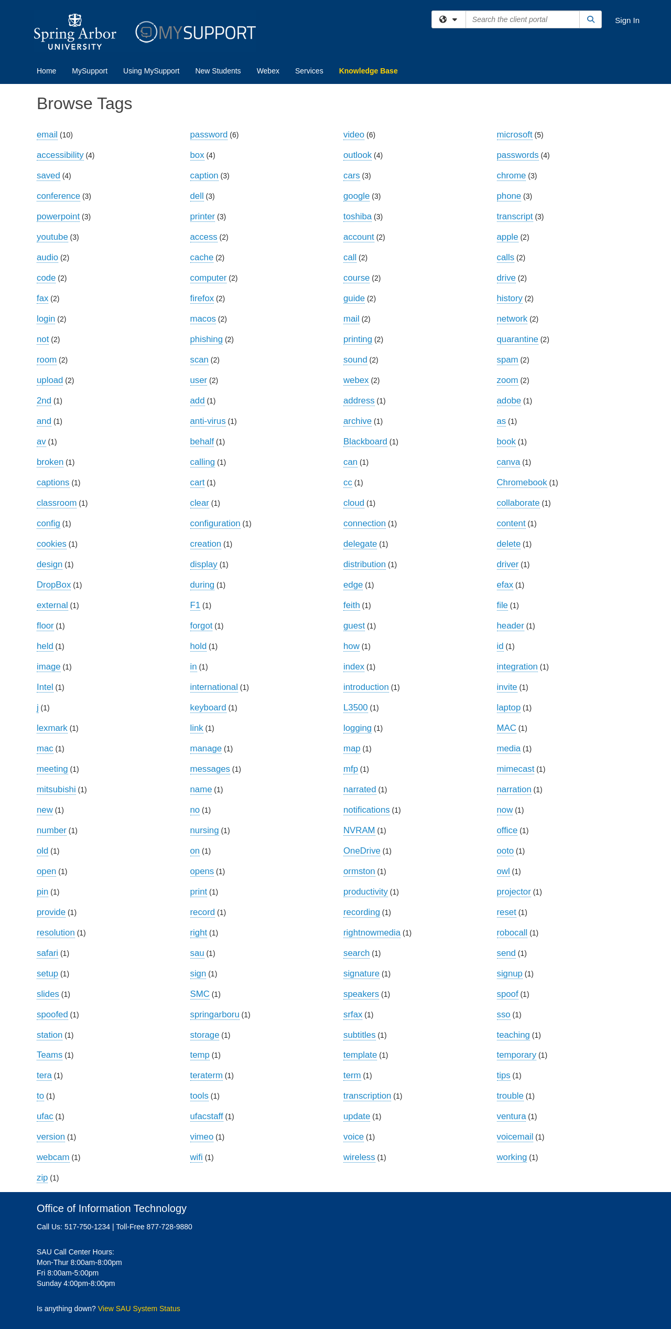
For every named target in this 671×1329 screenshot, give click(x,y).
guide (354, 298)
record (202, 912)
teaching (513, 1035)
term (352, 1075)
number (52, 830)
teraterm (206, 1075)
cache (202, 257)
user (199, 380)
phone (509, 196)
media (509, 748)
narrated (359, 789)
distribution (364, 564)
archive (357, 421)
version (51, 1137)
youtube (52, 237)
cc (347, 482)
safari (47, 953)
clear (199, 503)
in (193, 667)
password (209, 135)
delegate (360, 544)
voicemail (515, 1137)
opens (202, 871)
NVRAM (359, 830)
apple (507, 237)
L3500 (355, 708)
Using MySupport (151, 71)
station (49, 1035)
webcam (53, 1157)
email (47, 135)
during (202, 585)
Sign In (627, 20)
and (44, 421)
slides (48, 994)
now (505, 810)
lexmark (52, 728)
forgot (201, 626)
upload (50, 380)
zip (42, 1178)
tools (199, 1096)
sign (198, 974)
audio (47, 257)
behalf (202, 441)
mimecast (516, 769)
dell (197, 196)
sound (355, 360)
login (46, 319)
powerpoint (58, 216)
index (353, 667)
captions (53, 482)
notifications (366, 810)
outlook (357, 155)
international (214, 687)
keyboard (208, 708)
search (356, 953)
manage (206, 748)
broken (50, 462)
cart (197, 482)
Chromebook (522, 482)
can (350, 462)
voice (353, 1137)
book (506, 441)
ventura (511, 1116)
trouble (510, 1096)
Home (46, 71)
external (52, 605)
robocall (512, 933)
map (352, 748)
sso (504, 1014)
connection (364, 523)
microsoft (515, 135)
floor (45, 626)
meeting (52, 769)
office (507, 830)
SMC (200, 994)
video (353, 135)
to (40, 1096)
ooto (505, 851)
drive (506, 278)
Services (309, 71)
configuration (215, 523)
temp (200, 1055)
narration (514, 789)
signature (361, 974)
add (197, 401)
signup (510, 974)
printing (357, 339)
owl (503, 871)
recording (361, 912)
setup (47, 974)
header (510, 626)
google (356, 196)
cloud (353, 503)
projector (514, 892)
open (46, 871)
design (49, 564)
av (41, 441)
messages (210, 769)
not (43, 339)
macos (203, 319)
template (360, 1055)
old (42, 851)
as (501, 421)
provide (51, 912)
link (196, 728)
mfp (350, 769)
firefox (202, 298)
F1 (195, 605)
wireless (359, 1157)
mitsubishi (56, 789)
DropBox (54, 585)
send (506, 953)
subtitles (359, 1035)
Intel (45, 687)
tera (44, 1075)
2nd (44, 401)
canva (509, 462)
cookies (52, 544)
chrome (511, 175)
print (199, 892)
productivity (365, 892)
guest (354, 626)
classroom (57, 503)
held (45, 646)
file (502, 605)
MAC (506, 728)
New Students (218, 71)
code (46, 278)
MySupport (89, 71)
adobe (509, 401)
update (356, 1116)
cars (351, 175)
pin (42, 892)
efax (505, 585)
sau (197, 953)
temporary (517, 1055)
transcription (367, 1096)
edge (353, 585)
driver (508, 564)
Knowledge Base (368, 71)
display (204, 564)
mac (45, 748)
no (195, 810)
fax (42, 298)
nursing (204, 830)
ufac (45, 1116)
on (195, 851)
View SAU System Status (139, 1308)
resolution (56, 933)
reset (506, 912)
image (49, 667)
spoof (507, 994)
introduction (366, 687)
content (511, 523)
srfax (352, 1014)
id (500, 646)
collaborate (518, 503)
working (512, 1157)
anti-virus (208, 421)
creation (206, 544)
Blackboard (365, 441)
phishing (206, 339)
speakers (361, 994)
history (510, 298)
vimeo (202, 1137)
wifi (196, 1157)
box (197, 155)
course (356, 278)
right (199, 933)
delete (509, 544)
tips (504, 1075)
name (201, 789)
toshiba (357, 216)
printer (202, 216)
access (204, 237)
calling (202, 462)
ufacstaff (206, 1116)
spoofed (52, 1014)
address (359, 401)
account (358, 237)
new (45, 810)
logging (357, 728)
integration (517, 667)
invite (507, 687)
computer (208, 278)
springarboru (215, 1014)
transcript (515, 216)
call (349, 257)
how (351, 646)
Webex (268, 71)
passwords (518, 155)
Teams (49, 1055)
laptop (509, 708)
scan (199, 360)
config (48, 523)
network (512, 319)
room (47, 360)
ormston (359, 871)
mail (351, 319)
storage (205, 1035)
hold (198, 646)
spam (507, 360)
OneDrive (362, 851)
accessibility (60, 155)
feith (351, 605)
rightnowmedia (372, 933)
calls (506, 257)
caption (204, 175)
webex (356, 380)
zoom (507, 380)
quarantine (517, 339)
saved (48, 175)
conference (58, 196)
